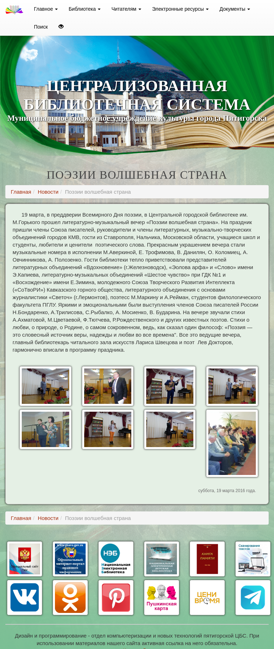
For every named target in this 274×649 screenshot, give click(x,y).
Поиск (41, 27)
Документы (234, 9)
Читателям (126, 9)
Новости (48, 192)
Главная (21, 192)
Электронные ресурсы (180, 9)
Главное (46, 9)
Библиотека (84, 9)
